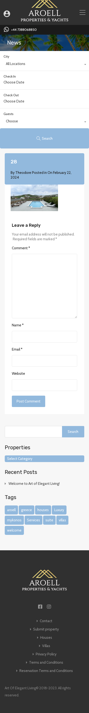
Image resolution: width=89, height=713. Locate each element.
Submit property (46, 629)
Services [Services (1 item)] (33, 520)
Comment (21, 248)
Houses (46, 637)
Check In (10, 76)
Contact (46, 621)
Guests (8, 114)
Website (18, 373)
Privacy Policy (46, 654)
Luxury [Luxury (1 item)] (59, 510)
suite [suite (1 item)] (49, 520)
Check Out (11, 95)
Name (18, 325)
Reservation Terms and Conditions (46, 671)
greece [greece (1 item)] (26, 510)
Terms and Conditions (46, 662)
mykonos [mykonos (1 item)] (14, 520)
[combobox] (44, 65)
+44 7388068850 (24, 30)
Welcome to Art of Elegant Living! (34, 484)
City (6, 56)
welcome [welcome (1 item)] (14, 530)
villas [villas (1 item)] (62, 520)
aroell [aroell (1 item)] (11, 510)
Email (17, 349)
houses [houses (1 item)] (43, 510)
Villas (46, 646)
